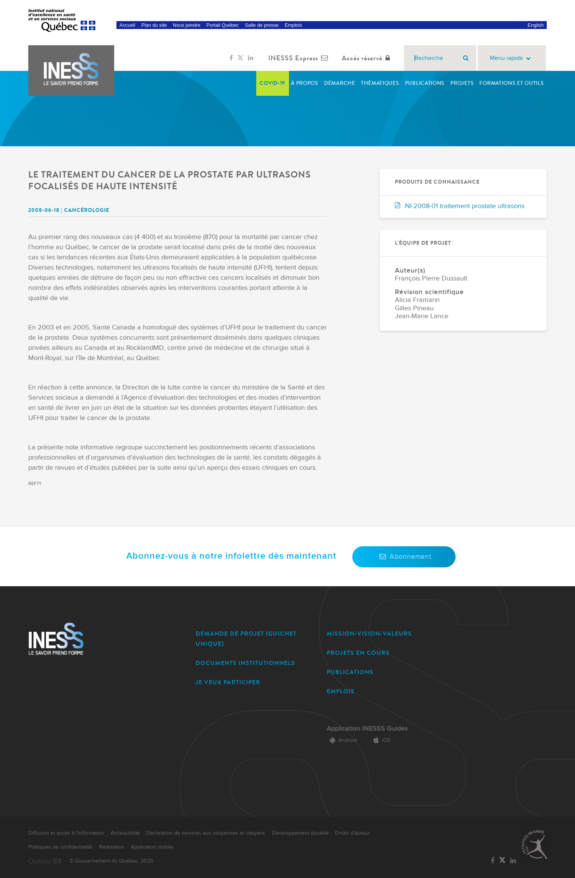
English (536, 25)
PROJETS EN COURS (358, 652)
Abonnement (403, 557)
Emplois (293, 25)
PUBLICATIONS (350, 672)
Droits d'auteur (352, 833)
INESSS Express (299, 58)
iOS (380, 740)
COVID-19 (272, 83)
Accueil (127, 25)
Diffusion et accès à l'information (66, 833)
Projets (462, 83)
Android (342, 740)
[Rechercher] (466, 58)
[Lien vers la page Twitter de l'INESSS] (240, 58)
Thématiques (380, 83)
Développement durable (300, 833)
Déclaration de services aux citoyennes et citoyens (205, 833)
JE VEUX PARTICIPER (228, 682)
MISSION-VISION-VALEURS (369, 633)
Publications (425, 83)
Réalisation (111, 847)
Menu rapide (512, 58)
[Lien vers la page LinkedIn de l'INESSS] (250, 58)
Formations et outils (511, 83)
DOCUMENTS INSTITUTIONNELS (245, 663)
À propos (304, 83)
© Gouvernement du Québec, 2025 (111, 861)
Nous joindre (186, 25)
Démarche (339, 83)
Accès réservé (367, 58)
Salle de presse (262, 25)
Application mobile (152, 847)
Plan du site (154, 25)
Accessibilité (125, 833)
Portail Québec (222, 25)
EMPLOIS (341, 691)
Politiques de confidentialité (60, 847)
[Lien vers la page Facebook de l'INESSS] (231, 58)
